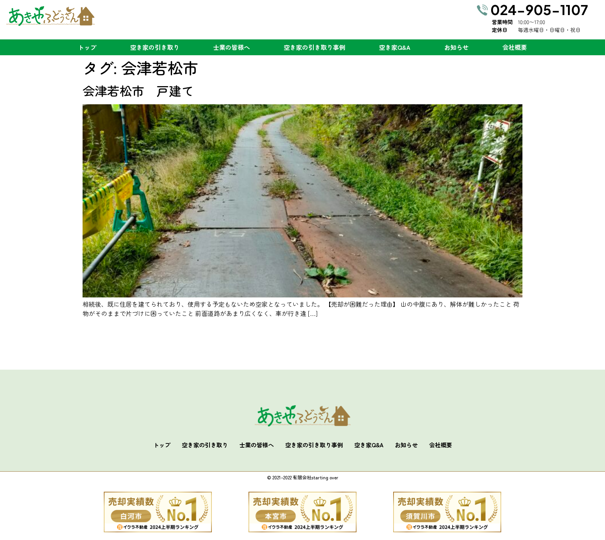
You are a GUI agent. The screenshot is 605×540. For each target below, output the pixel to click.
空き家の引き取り (154, 47)
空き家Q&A (395, 47)
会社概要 (514, 47)
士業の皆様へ (231, 47)
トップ (87, 47)
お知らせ (456, 47)
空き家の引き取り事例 (314, 47)
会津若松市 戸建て (138, 90)
